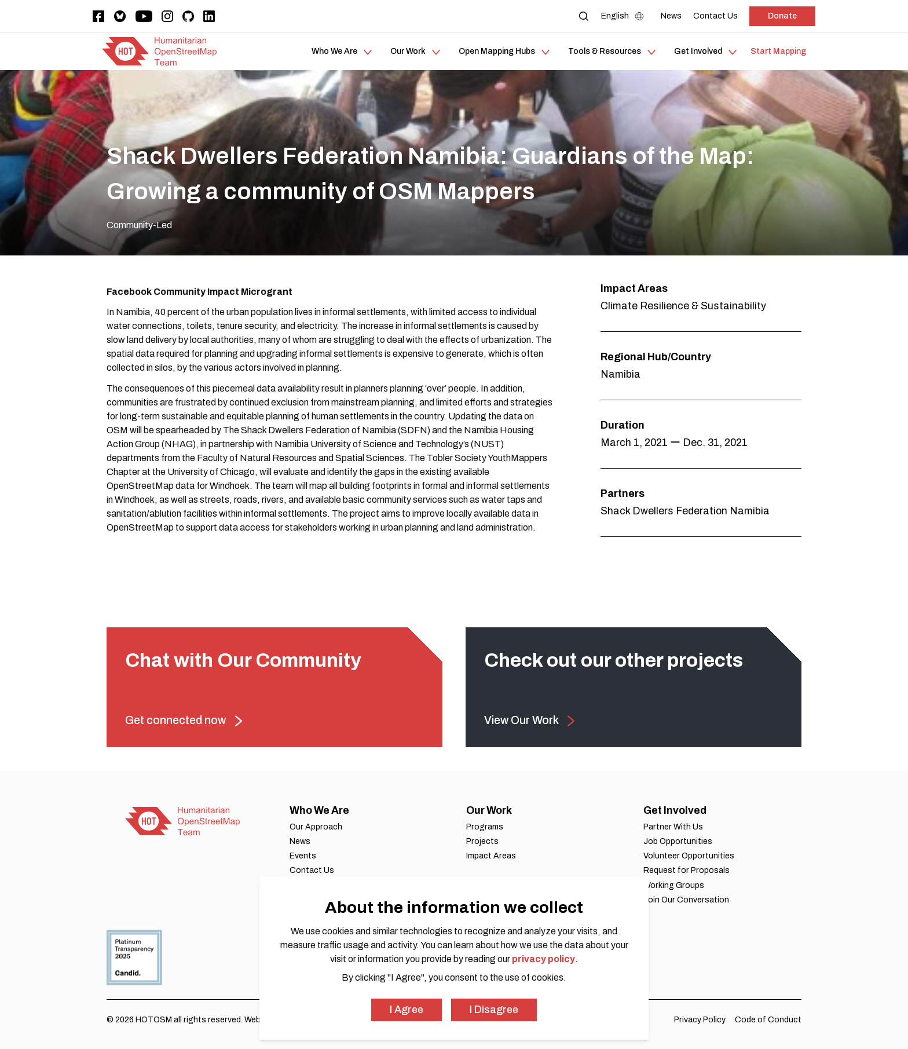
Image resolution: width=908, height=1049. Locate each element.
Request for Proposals (686, 870)
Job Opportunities (677, 841)
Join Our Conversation (686, 900)
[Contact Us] (715, 16)
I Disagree (494, 1009)
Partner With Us (673, 827)
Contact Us (312, 870)
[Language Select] (625, 16)
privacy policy (543, 959)
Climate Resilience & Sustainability (683, 306)
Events (303, 855)
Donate (782, 16)
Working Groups (673, 885)
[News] (671, 16)
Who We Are (319, 810)
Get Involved (674, 810)
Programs (484, 827)
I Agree (406, 1009)
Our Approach (316, 827)
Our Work (489, 810)
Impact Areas (491, 855)
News (300, 841)
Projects (482, 841)
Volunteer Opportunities (688, 855)
